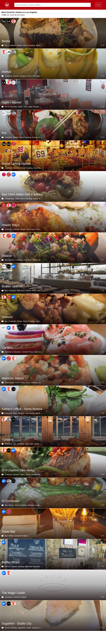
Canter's (7, 347)
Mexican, (42, 382)
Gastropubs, (30, 413)
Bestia (6, 41)
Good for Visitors (40, 168)
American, (9, 76)
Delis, (17, 199)
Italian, (38, 45)
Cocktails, (12, 45)
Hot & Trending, (29, 45)
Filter (98, 5)
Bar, (6, 45)
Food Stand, (9, 382)
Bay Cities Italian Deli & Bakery (22, 194)
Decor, (35, 260)
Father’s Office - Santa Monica (22, 409)
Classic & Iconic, (38, 628)
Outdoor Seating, (17, 566)
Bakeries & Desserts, (13, 352)
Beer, (15, 413)
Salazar (7, 255)
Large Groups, (33, 107)
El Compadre (10, 501)
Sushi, (28, 628)
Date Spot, (28, 260)
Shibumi (7, 317)
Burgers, (23, 76)
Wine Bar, (29, 566)
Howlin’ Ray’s (10, 225)
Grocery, (16, 168)
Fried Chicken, (41, 229)
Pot (4, 133)
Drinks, (19, 45)
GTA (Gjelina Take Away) (18, 470)
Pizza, (28, 474)
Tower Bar (8, 531)
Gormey (7, 5)
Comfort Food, (27, 352)
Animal (6, 71)
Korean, (35, 137)
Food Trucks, (20, 382)
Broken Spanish (12, 286)
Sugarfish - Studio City (16, 623)
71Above (8, 439)
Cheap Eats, (9, 199)
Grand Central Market (16, 163)
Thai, (25, 107)
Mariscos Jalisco (13, 378)
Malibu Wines (11, 562)
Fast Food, (30, 229)
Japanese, (40, 321)
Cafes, (22, 474)
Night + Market (11, 102)
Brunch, (16, 76)
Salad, (20, 107)
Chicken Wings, (19, 229)
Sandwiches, (36, 474)
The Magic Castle (13, 593)
